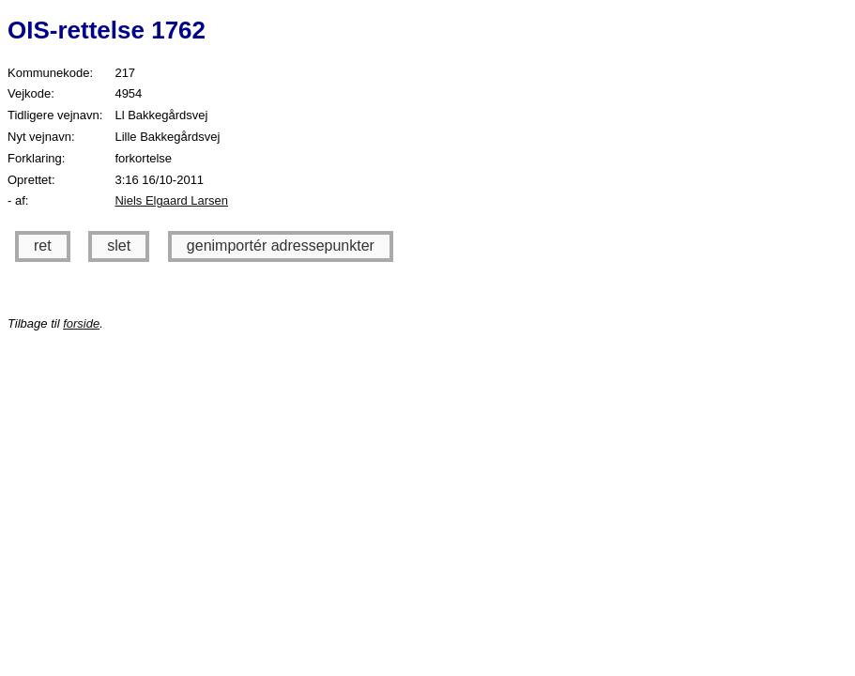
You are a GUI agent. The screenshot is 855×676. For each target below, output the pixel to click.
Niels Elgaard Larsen (171, 200)
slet (118, 246)
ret (43, 246)
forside (81, 323)
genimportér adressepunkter (280, 246)
